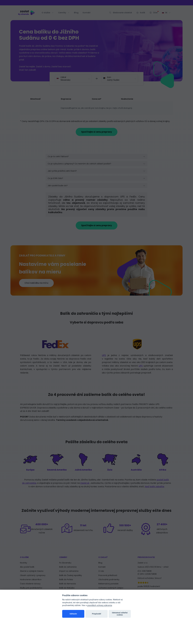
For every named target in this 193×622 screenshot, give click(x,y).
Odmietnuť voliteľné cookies (119, 614)
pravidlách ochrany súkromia (99, 605)
